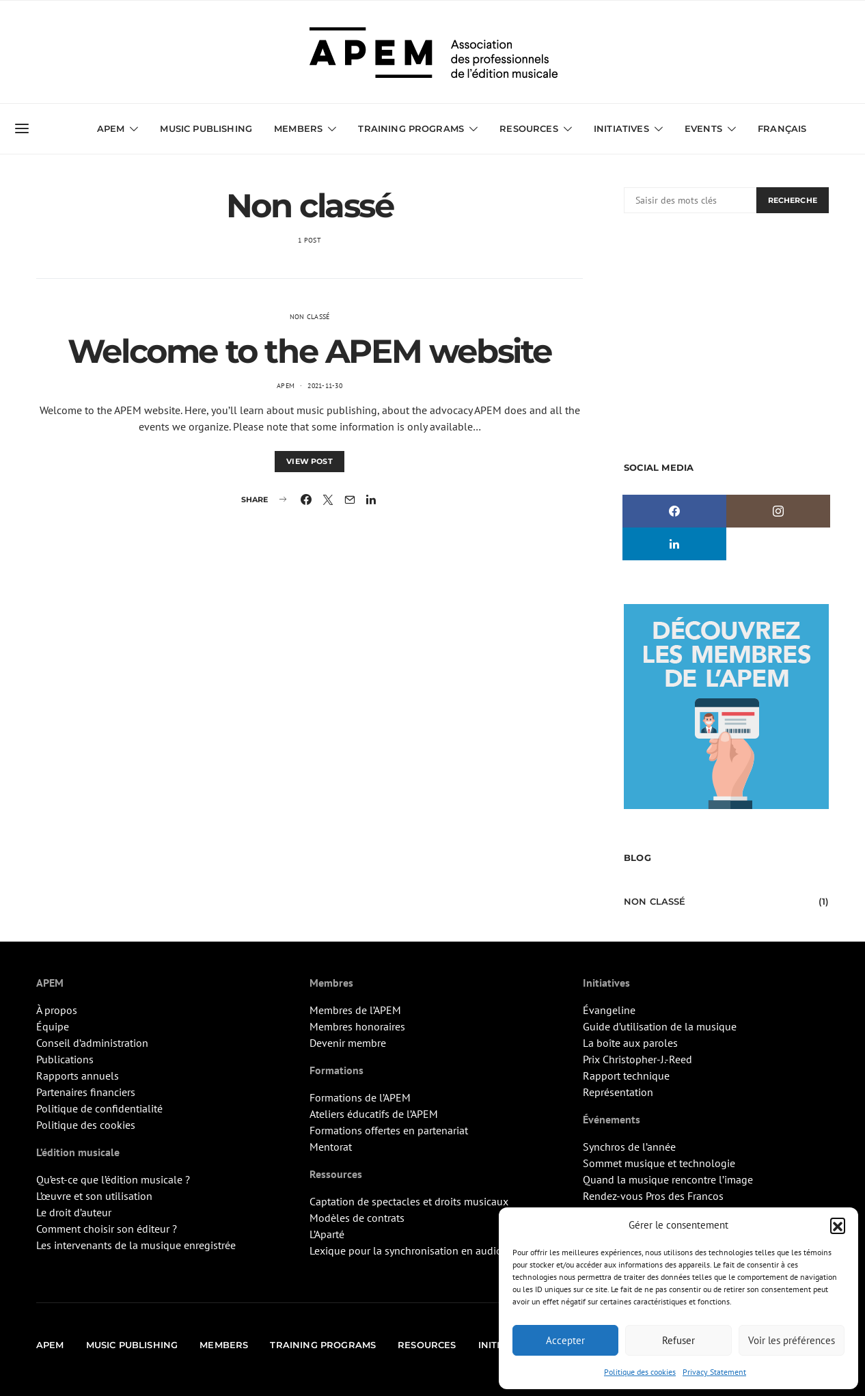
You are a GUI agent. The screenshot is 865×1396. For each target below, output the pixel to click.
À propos (56, 1010)
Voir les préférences (791, 1340)
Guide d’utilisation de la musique (660, 1026)
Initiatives (621, 128)
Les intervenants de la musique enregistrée (136, 1245)
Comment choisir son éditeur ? (106, 1228)
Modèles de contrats (357, 1217)
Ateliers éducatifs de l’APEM (374, 1114)
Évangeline (609, 1010)
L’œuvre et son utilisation (94, 1196)
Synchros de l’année (629, 1146)
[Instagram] (778, 511)
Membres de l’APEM (355, 1010)
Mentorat (331, 1146)
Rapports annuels (77, 1075)
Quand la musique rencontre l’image (668, 1179)
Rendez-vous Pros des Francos (653, 1196)
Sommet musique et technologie (659, 1163)
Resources (528, 128)
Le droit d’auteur (73, 1212)
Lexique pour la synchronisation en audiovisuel (420, 1250)
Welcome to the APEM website (309, 351)
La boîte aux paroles (630, 1043)
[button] (838, 1225)
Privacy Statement (714, 1372)
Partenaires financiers (85, 1092)
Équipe (52, 1026)
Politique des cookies (640, 1372)
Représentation (618, 1092)
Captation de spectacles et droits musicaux (409, 1201)
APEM (111, 128)
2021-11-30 (324, 385)
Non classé (310, 316)
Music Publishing (206, 128)
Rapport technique (626, 1075)
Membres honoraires (357, 1026)
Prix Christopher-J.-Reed (637, 1059)
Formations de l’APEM (360, 1097)
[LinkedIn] (674, 544)
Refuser (678, 1340)
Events (703, 128)
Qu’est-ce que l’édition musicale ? (113, 1179)
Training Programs (411, 128)
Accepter (565, 1340)
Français (782, 128)
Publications (65, 1059)
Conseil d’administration (92, 1043)
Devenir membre (348, 1043)
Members (298, 128)
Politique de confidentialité (99, 1108)
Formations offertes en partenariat (389, 1130)
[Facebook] (674, 511)
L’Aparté (327, 1234)
